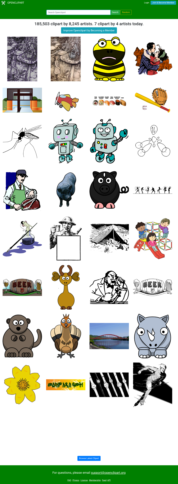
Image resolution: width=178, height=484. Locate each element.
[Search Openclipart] (78, 12)
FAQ (69, 480)
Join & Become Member (163, 2)
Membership (95, 480)
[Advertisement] (89, 429)
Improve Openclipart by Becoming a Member (89, 30)
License (84, 480)
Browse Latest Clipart (89, 458)
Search (115, 12)
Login (146, 2)
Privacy (75, 480)
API (109, 480)
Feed (104, 480)
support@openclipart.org (108, 473)
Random (126, 12)
